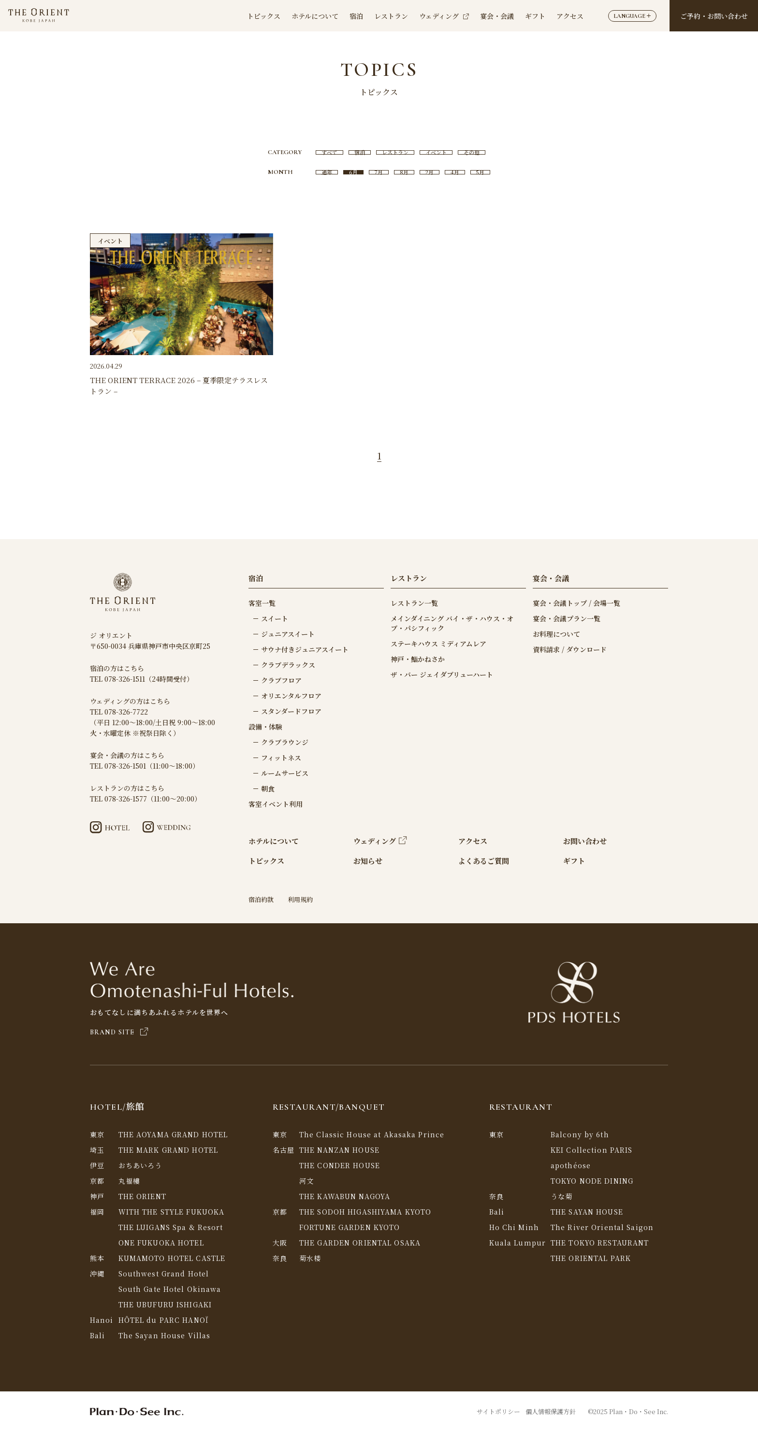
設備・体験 (265, 741)
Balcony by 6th (580, 1149)
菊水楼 (310, 1272)
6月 (346, 183)
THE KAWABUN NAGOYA (344, 1211)
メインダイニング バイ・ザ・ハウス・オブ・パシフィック (452, 637)
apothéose (571, 1180)
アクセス (569, 16)
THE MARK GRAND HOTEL (168, 1164)
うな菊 (561, 1211)
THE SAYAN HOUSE (587, 1226)
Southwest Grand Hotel (163, 1288)
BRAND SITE (119, 1046)
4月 (462, 183)
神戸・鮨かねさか (418, 673)
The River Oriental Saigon (602, 1241)
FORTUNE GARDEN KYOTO (349, 1241)
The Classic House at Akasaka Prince (371, 1149)
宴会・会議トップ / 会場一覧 (576, 617)
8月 (404, 183)
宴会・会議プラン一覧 (566, 633)
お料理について (556, 648)
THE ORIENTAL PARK (591, 1272)
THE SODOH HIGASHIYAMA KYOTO (365, 1226)
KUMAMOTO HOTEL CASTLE (172, 1272)
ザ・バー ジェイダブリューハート (442, 689)
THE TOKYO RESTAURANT (600, 1257)
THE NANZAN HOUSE (339, 1164)
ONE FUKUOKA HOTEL (161, 1257)
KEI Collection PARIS (591, 1164)
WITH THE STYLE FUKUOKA (171, 1226)
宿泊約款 (261, 913)
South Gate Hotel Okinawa (169, 1303)
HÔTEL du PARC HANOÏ (163, 1334)
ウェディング (444, 16)
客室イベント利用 (275, 818)
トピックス (263, 16)
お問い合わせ (585, 855)
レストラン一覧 (414, 617)
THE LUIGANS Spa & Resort (170, 1241)
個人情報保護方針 (550, 1426)
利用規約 (300, 913)
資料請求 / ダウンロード (570, 664)
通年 (316, 183)
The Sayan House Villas (164, 1350)
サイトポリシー (498, 1426)
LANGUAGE (632, 16)
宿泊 (356, 16)
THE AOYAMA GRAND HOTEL (173, 1149)
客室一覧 (262, 617)
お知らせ (367, 875)
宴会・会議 (497, 16)
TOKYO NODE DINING (592, 1195)
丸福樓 (129, 1195)
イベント (441, 156)
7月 (375, 183)
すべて (319, 156)
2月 (433, 183)
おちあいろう (140, 1180)
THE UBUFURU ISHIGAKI (165, 1319)
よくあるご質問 (483, 875)
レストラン (391, 16)
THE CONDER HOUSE (339, 1180)
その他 (482, 156)
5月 (491, 183)
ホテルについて (315, 16)
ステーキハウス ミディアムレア (438, 658)
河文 (306, 1195)
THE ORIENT (142, 1211)
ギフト (535, 16)
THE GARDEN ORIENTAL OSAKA (360, 1257)
